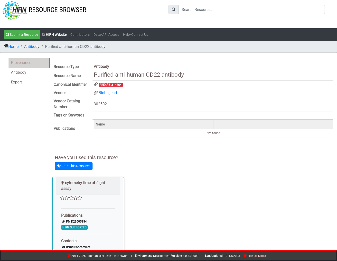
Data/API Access (106, 35)
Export (16, 82)
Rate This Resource (73, 166)
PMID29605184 (74, 221)
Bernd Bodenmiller (76, 247)
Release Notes (257, 256)
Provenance (21, 62)
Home (13, 46)
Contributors (80, 35)
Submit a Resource (22, 35)
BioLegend (108, 92)
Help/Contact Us (135, 35)
